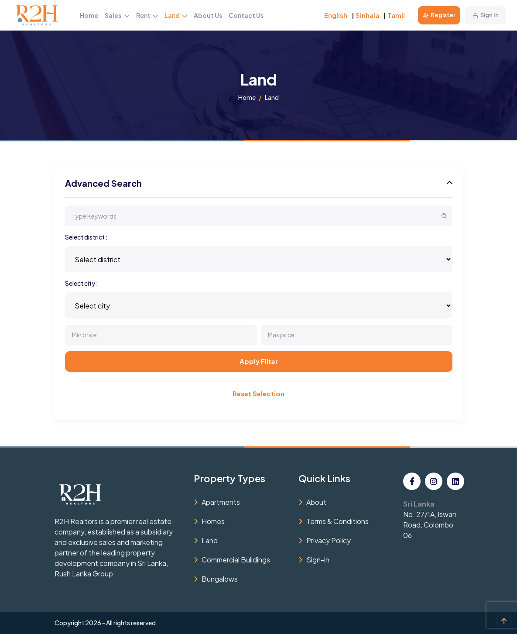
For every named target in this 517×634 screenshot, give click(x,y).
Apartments (221, 502)
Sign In (485, 14)
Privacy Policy (328, 540)
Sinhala (367, 15)
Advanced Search (103, 183)
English (335, 15)
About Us (208, 15)
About (316, 502)
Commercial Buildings (236, 559)
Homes (213, 521)
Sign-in (317, 559)
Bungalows (220, 578)
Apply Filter (259, 361)
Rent (147, 15)
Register (439, 14)
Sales (117, 15)
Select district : (86, 237)
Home (89, 15)
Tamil (396, 15)
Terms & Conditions (337, 521)
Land (175, 15)
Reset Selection (258, 393)
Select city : (81, 283)
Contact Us (246, 15)
